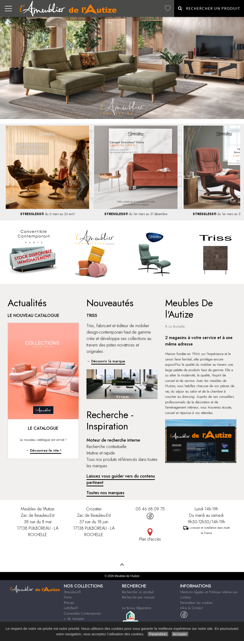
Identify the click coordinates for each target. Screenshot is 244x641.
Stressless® (72, 592)
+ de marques (74, 618)
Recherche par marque (138, 597)
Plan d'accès (150, 539)
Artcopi (69, 602)
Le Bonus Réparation (136, 608)
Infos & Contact (191, 608)
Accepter (180, 634)
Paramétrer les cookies (196, 602)
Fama (67, 597)
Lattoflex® (71, 608)
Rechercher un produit (137, 592)
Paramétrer (158, 634)
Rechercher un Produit (209, 8)
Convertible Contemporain (82, 613)
